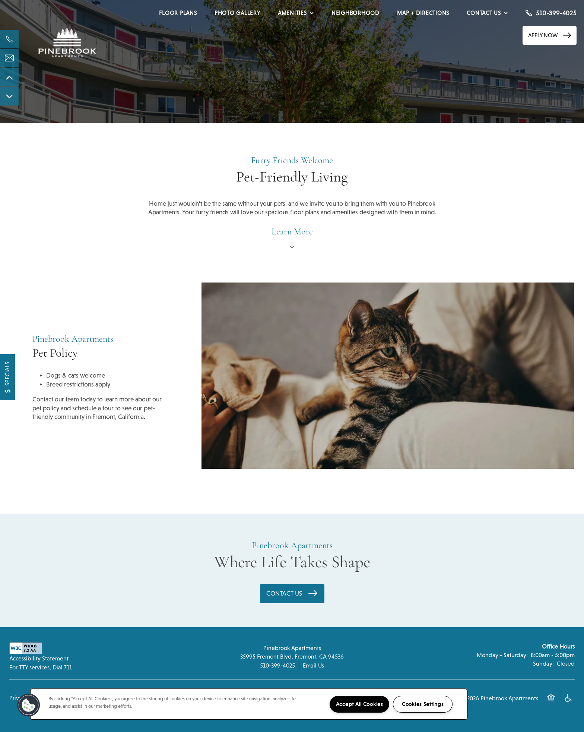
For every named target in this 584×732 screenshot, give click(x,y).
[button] (550, 35)
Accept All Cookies (359, 704)
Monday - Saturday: (502, 655)
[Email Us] (9, 58)
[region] (249, 704)
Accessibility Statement (39, 658)
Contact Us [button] (285, 593)
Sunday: (543, 663)
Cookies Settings (423, 704)
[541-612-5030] (9, 39)
